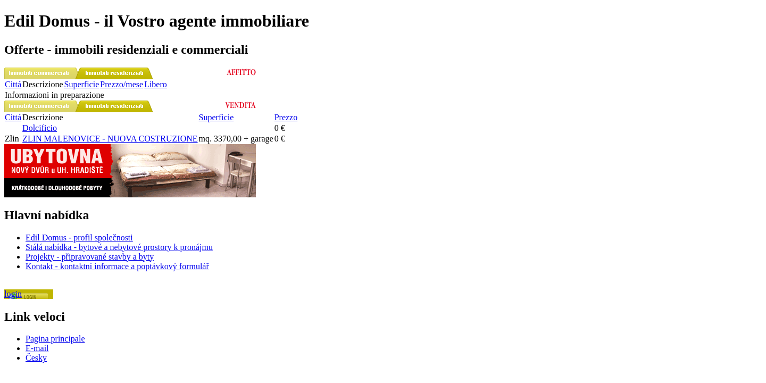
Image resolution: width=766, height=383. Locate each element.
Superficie (81, 84)
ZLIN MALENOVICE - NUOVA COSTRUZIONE (109, 138)
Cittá (13, 84)
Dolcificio (39, 127)
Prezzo (286, 117)
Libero (155, 84)
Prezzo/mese (121, 84)
